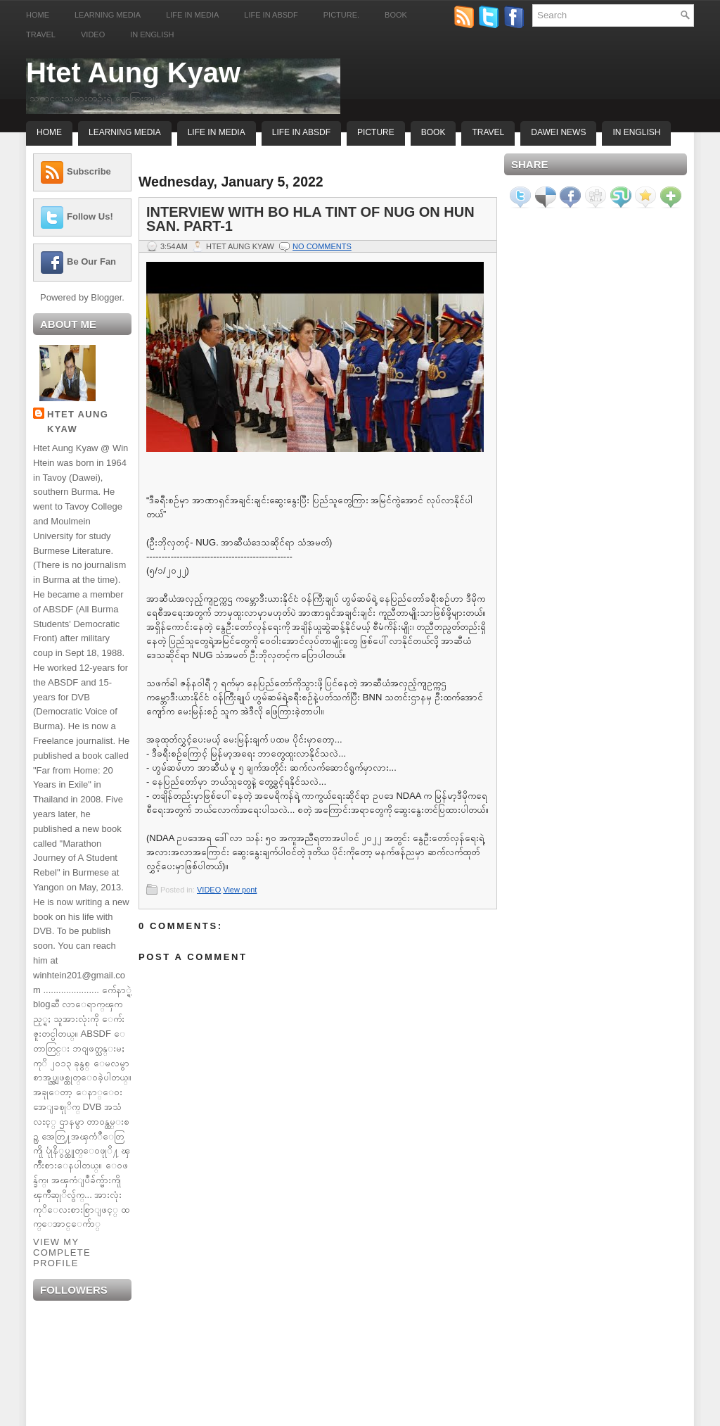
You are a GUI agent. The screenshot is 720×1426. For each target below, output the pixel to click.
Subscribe (89, 171)
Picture (375, 132)
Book (396, 15)
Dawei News (558, 132)
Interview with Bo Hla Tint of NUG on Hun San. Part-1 (310, 219)
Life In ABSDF (301, 132)
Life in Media (192, 15)
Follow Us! (90, 216)
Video (93, 34)
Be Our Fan (91, 261)
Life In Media (216, 132)
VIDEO (209, 889)
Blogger (106, 297)
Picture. (341, 15)
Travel (41, 34)
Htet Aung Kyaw (133, 72)
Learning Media (108, 15)
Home (37, 15)
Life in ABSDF (270, 15)
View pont (240, 889)
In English (152, 34)
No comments (322, 246)
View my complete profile (62, 1252)
